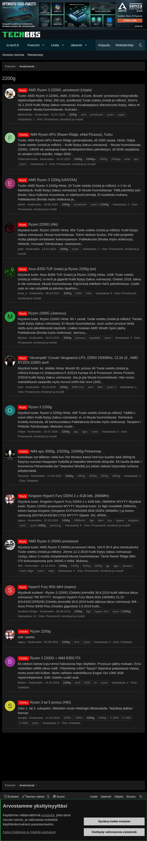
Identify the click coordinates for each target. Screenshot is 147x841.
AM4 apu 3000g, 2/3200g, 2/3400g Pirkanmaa (59, 451)
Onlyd (21, 431)
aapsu (21, 520)
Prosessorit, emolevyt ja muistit (63, 119)
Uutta (55, 45)
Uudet (93, 796)
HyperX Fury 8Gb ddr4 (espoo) (47, 587)
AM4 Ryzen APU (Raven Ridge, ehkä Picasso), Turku (65, 134)
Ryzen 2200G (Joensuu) (42, 313)
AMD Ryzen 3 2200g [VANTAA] (47, 180)
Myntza (22, 337)
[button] (43, 45)
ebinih (21, 204)
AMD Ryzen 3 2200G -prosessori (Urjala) (55, 90)
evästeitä (48, 815)
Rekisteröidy (35, 54)
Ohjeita (118, 796)
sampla (22, 717)
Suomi (58, 796)
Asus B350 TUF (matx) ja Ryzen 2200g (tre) (57, 269)
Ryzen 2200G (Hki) (38, 224)
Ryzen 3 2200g (35, 407)
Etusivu (131, 796)
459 (20, 565)
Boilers (22, 682)
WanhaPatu (25, 114)
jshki (20, 249)
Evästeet (11, 796)
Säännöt (106, 796)
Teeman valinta (33, 796)
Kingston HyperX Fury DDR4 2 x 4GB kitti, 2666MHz (63, 496)
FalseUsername (28, 159)
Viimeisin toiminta (13, 54)
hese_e (22, 293)
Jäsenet (76, 45)
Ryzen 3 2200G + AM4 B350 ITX (49, 658)
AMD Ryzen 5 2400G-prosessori (48, 541)
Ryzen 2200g (34, 631)
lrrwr (20, 387)
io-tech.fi (13, 45)
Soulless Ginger (28, 611)
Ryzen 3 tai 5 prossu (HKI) (44, 702)
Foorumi (34, 45)
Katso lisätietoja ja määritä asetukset (29, 832)
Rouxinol (23, 476)
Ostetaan (32, 480)
